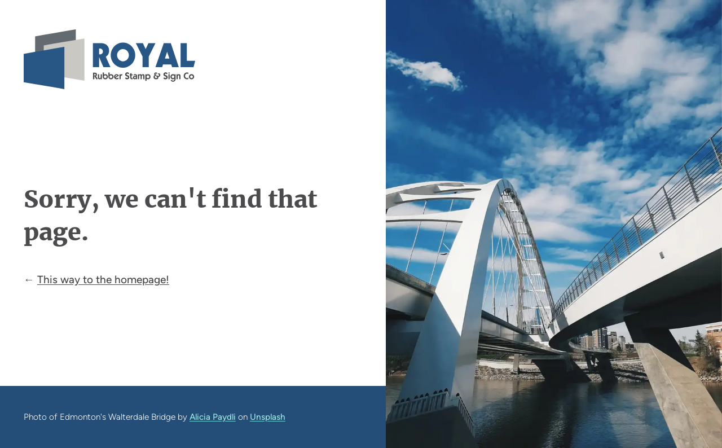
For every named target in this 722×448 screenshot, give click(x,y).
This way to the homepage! (103, 279)
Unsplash (267, 416)
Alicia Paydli (213, 416)
